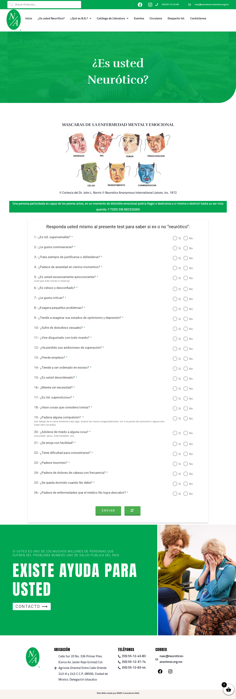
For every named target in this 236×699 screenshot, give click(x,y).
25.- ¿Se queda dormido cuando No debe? (61, 482)
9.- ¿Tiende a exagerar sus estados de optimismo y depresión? (75, 318)
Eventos (139, 18)
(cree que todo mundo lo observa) (49, 280)
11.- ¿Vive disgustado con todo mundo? (59, 337)
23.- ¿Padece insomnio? (48, 463)
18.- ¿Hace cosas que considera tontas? (60, 407)
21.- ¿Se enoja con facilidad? (52, 443)
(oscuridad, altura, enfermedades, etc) (51, 435)
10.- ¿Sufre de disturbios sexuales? (56, 327)
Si (176, 238)
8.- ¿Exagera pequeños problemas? (56, 308)
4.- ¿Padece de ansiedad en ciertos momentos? (65, 267)
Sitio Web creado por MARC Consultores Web (118, 693)
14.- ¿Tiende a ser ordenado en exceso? (59, 367)
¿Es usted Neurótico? (51, 18)
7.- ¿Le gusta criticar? (47, 298)
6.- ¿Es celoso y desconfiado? (52, 288)
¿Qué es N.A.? (80, 18)
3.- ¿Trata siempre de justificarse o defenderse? (65, 257)
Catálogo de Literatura (112, 18)
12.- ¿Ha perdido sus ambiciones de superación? (66, 347)
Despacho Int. (176, 18)
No (188, 238)
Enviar (108, 510)
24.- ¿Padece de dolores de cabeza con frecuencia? (68, 472)
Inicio (28, 18)
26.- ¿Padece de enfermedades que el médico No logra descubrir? (78, 492)
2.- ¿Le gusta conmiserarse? (51, 247)
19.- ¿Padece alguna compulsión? (56, 417)
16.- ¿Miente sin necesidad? (51, 387)
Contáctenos (198, 18)
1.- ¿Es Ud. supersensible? (50, 237)
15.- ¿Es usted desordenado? (52, 377)
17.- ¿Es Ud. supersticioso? (51, 397)
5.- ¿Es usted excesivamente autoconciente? (63, 277)
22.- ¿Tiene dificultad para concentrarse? (60, 453)
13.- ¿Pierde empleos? (47, 357)
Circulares (156, 18)
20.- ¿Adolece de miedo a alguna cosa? (59, 432)
